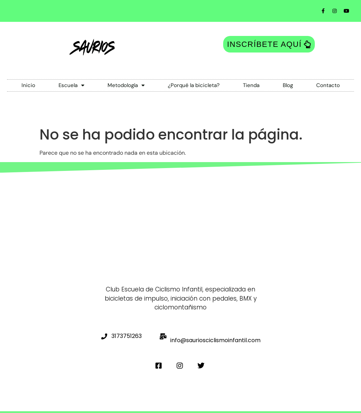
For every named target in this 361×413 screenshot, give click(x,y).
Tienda (251, 85)
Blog (288, 85)
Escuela (71, 85)
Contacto (328, 85)
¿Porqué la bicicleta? (194, 85)
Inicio (28, 85)
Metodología (126, 85)
